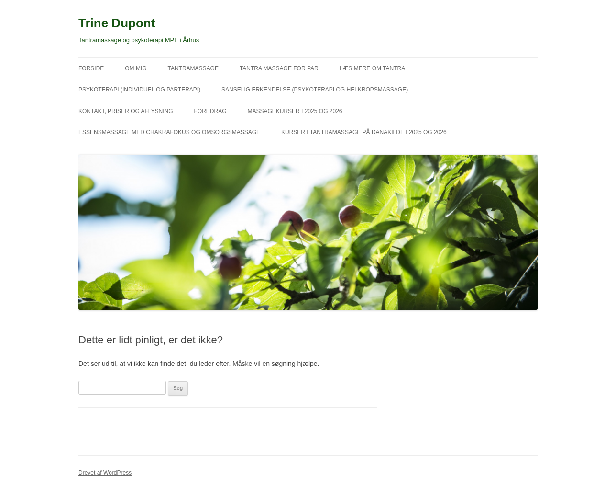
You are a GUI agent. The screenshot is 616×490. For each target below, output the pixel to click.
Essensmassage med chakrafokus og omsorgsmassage (169, 132)
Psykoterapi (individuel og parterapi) (139, 89)
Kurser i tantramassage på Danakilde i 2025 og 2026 (364, 132)
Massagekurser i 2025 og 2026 (294, 111)
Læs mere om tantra (373, 68)
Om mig (135, 68)
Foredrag (210, 111)
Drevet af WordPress (105, 472)
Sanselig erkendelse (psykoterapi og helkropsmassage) (314, 89)
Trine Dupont (116, 23)
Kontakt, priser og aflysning (125, 111)
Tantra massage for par (279, 68)
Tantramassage (192, 68)
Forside (91, 68)
